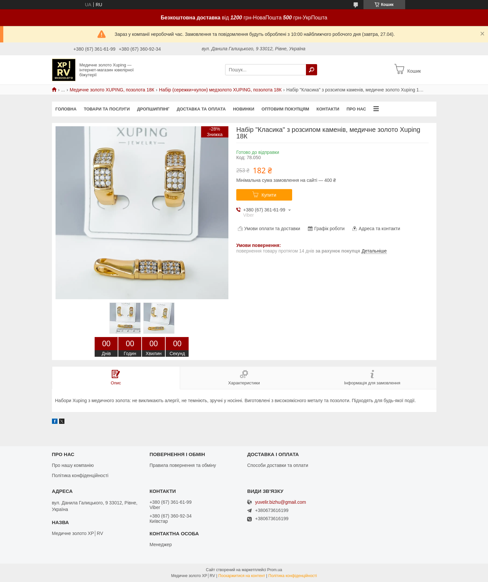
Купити (269, 195)
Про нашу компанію (73, 465)
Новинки (243, 109)
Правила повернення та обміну (183, 465)
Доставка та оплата (201, 109)
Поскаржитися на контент (241, 575)
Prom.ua (274, 570)
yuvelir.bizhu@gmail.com (280, 502)
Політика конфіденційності (80, 475)
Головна (66, 109)
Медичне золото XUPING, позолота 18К (112, 89)
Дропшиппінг (153, 109)
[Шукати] (311, 69)
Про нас (356, 109)
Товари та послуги (107, 109)
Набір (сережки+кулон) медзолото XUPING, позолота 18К (220, 89)
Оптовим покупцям (285, 109)
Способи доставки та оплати (277, 465)
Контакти (327, 109)
